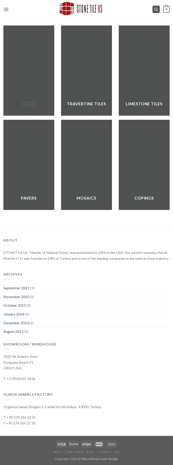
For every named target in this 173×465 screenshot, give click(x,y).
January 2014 (13, 314)
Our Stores (75, 452)
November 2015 (16, 297)
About (58, 452)
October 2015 (14, 305)
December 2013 (16, 323)
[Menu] (6, 9)
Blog (90, 452)
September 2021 (16, 288)
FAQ (117, 452)
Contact (104, 452)
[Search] (156, 9)
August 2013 (13, 331)
